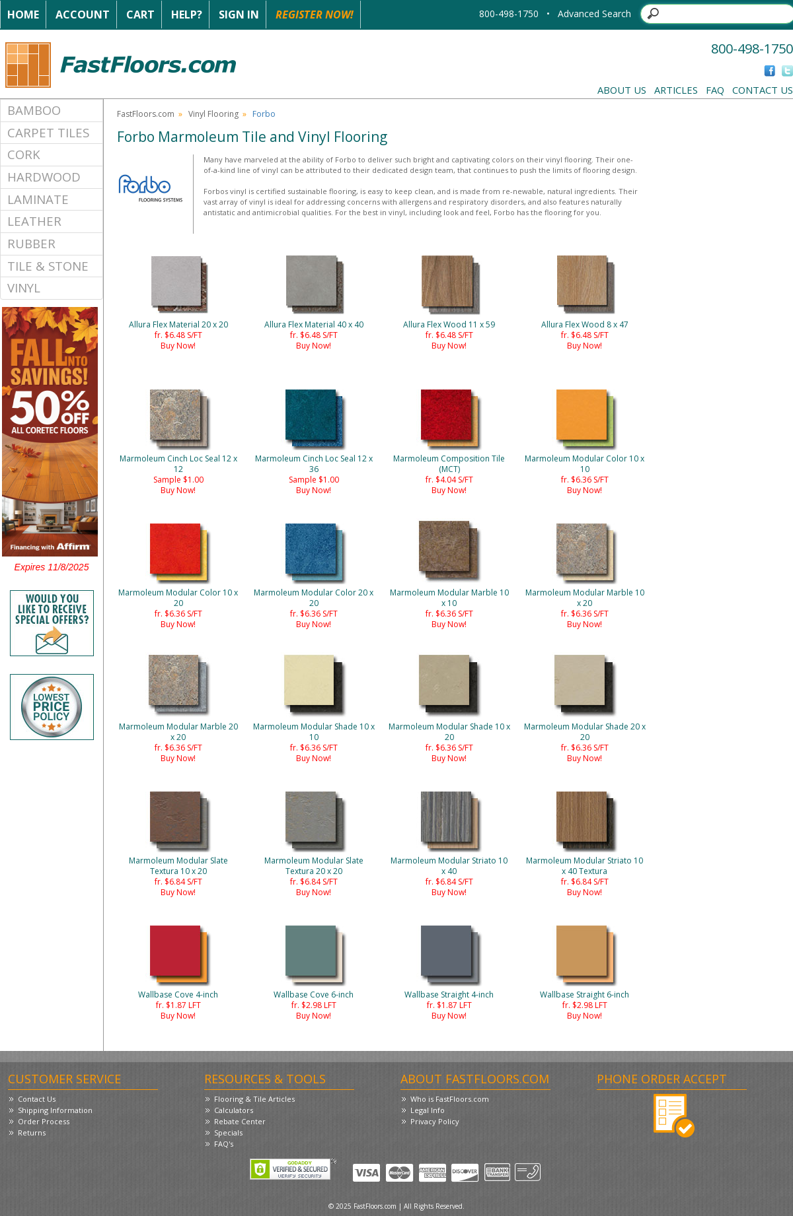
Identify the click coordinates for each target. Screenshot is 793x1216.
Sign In (239, 14)
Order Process (43, 1121)
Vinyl (23, 287)
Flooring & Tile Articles (254, 1099)
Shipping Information (55, 1110)
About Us (621, 89)
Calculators (233, 1110)
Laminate (38, 199)
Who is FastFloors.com (449, 1099)
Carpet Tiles (48, 132)
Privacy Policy (434, 1121)
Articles (676, 89)
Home (23, 14)
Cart (140, 14)
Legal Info (427, 1110)
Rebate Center (240, 1121)
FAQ (715, 89)
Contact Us (762, 89)
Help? (186, 14)
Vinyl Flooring (213, 113)
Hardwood (44, 176)
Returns (32, 1132)
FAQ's (223, 1144)
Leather (34, 221)
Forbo (264, 113)
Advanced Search (594, 13)
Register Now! (315, 14)
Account (83, 14)
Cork (23, 154)
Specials (228, 1132)
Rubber (31, 243)
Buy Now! (178, 345)
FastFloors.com (145, 113)
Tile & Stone (48, 265)
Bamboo (34, 110)
